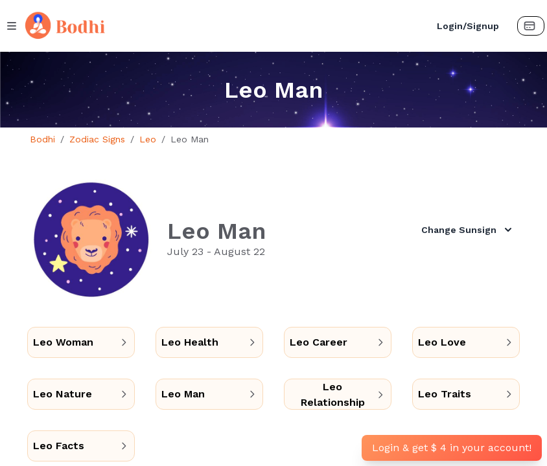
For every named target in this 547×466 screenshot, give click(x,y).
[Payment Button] (530, 26)
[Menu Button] (11, 26)
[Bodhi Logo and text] (222, 25)
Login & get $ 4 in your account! (451, 447)
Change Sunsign (468, 229)
